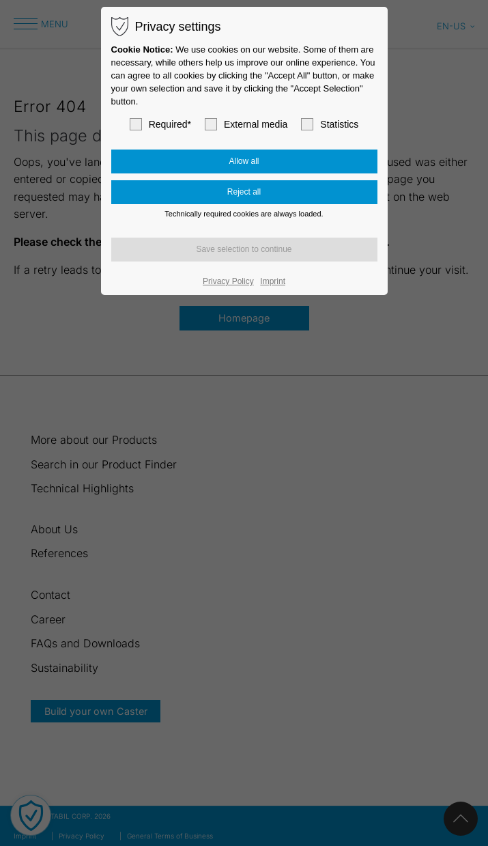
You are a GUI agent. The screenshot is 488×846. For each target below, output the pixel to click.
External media (246, 124)
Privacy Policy (228, 281)
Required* (160, 124)
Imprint (272, 281)
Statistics (329, 124)
